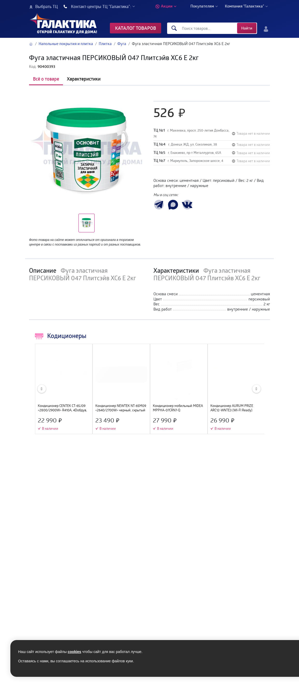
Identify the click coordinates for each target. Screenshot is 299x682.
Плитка (105, 43)
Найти (246, 28)
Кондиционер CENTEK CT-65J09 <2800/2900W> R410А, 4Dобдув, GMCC (62, 408)
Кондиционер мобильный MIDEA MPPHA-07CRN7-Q (178, 408)
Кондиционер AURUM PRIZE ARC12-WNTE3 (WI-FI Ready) (231, 408)
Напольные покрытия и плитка (66, 43)
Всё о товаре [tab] (46, 79)
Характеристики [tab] (84, 79)
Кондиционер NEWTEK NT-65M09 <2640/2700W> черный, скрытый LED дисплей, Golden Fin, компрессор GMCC (120, 408)
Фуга (121, 43)
